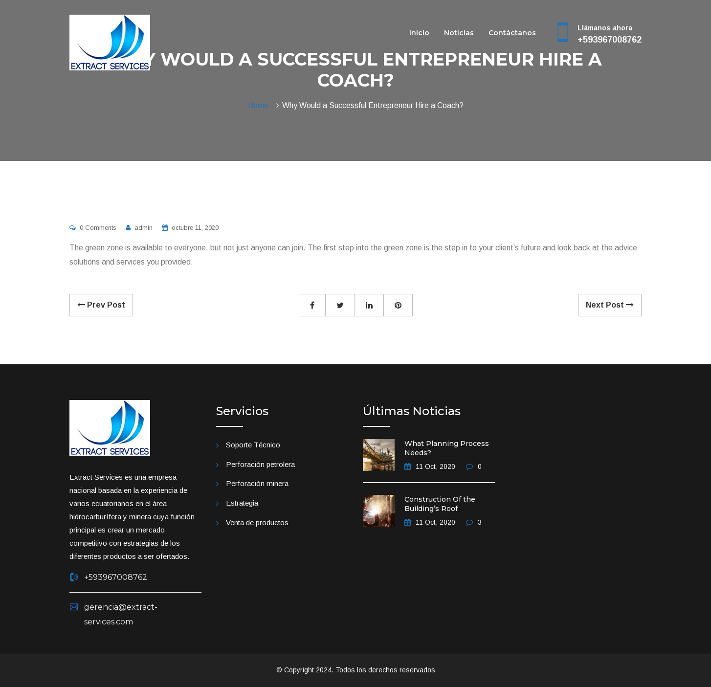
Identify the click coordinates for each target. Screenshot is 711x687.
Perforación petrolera (260, 464)
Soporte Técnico (253, 445)
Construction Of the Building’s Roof (439, 504)
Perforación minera (257, 483)
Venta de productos (257, 522)
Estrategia (242, 503)
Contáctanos (512, 32)
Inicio (419, 32)
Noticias (459, 32)
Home (260, 105)
